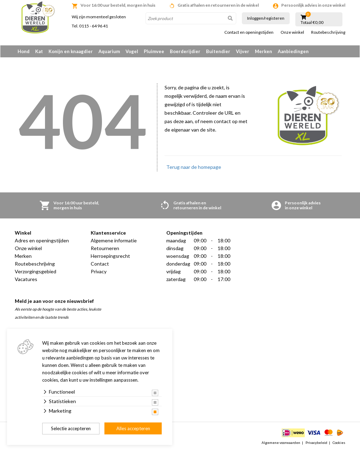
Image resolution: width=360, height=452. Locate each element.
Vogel (132, 51)
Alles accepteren (133, 428)
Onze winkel (292, 32)
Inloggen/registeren (265, 18)
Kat (39, 51)
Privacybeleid (316, 443)
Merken (263, 51)
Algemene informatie (114, 241)
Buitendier (218, 51)
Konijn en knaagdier (71, 51)
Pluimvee (154, 51)
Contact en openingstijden (249, 32)
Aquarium (109, 51)
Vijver (242, 51)
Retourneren (105, 249)
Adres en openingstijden (42, 241)
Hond (24, 51)
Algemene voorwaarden (281, 443)
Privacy (99, 272)
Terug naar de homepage (193, 168)
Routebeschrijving (328, 32)
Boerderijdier (185, 51)
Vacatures (26, 280)
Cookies (339, 443)
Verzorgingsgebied (35, 272)
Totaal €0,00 (312, 22)
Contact (100, 264)
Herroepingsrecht (110, 257)
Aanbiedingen (293, 51)
